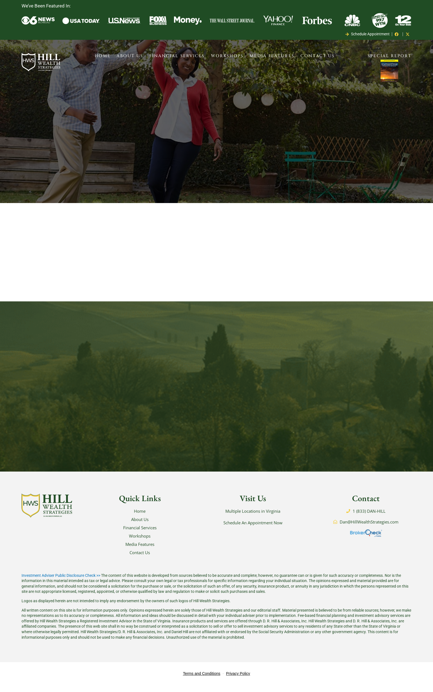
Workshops (227, 56)
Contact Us (317, 56)
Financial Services (177, 56)
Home (102, 56)
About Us (130, 56)
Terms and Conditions (201, 680)
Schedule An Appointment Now (252, 529)
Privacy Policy (238, 680)
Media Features (272, 56)
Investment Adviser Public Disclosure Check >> (61, 582)
